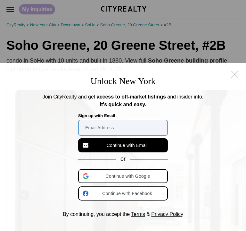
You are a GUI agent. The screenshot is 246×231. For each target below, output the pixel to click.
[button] (123, 176)
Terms (138, 214)
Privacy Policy (167, 214)
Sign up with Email (96, 115)
